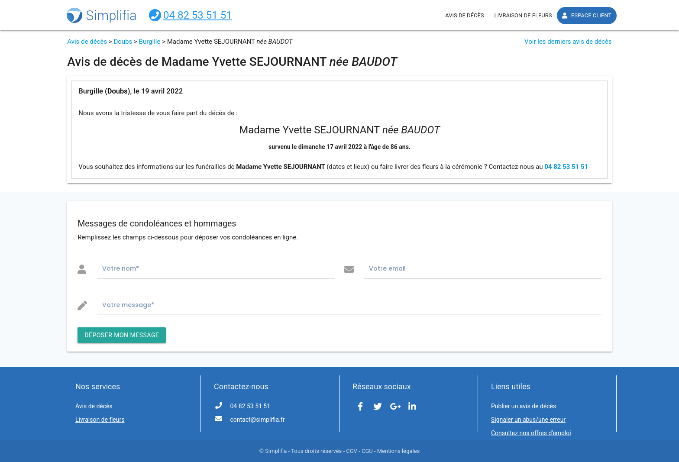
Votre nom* (120, 268)
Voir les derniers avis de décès (568, 41)
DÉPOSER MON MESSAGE (121, 335)
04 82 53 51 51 (566, 167)
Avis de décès (87, 41)
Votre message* (128, 304)
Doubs (122, 41)
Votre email (387, 268)
